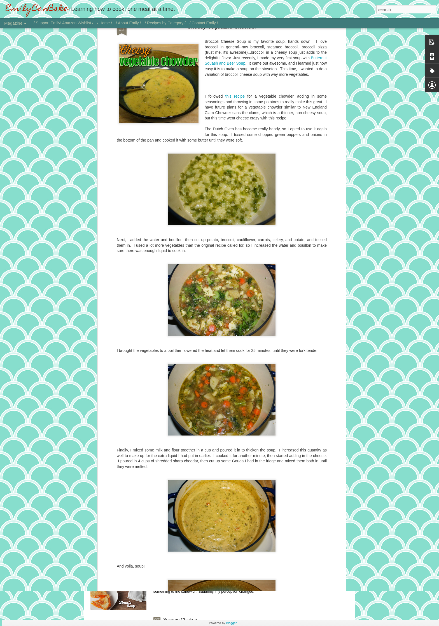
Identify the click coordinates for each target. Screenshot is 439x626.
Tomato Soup (176, 556)
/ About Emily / (128, 23)
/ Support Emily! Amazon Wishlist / (63, 23)
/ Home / (104, 23)
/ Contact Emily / (204, 23)
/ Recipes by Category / (165, 23)
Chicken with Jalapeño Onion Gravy (198, 492)
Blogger (231, 623)
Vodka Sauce (176, 429)
